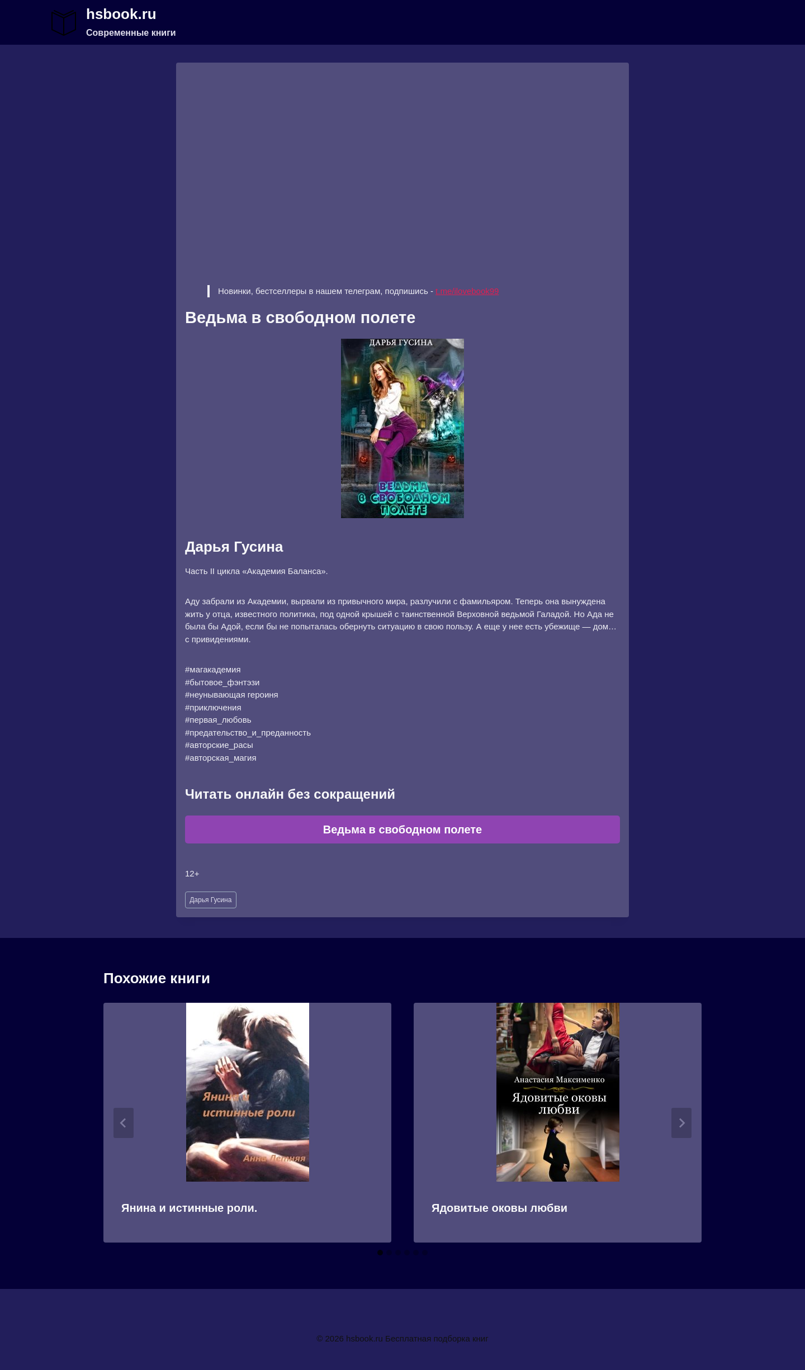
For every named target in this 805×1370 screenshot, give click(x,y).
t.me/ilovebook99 (467, 291)
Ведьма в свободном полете (402, 829)
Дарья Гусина (210, 900)
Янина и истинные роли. (189, 1208)
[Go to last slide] (123, 1123)
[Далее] (681, 1123)
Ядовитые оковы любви (499, 1208)
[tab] (380, 1252)
